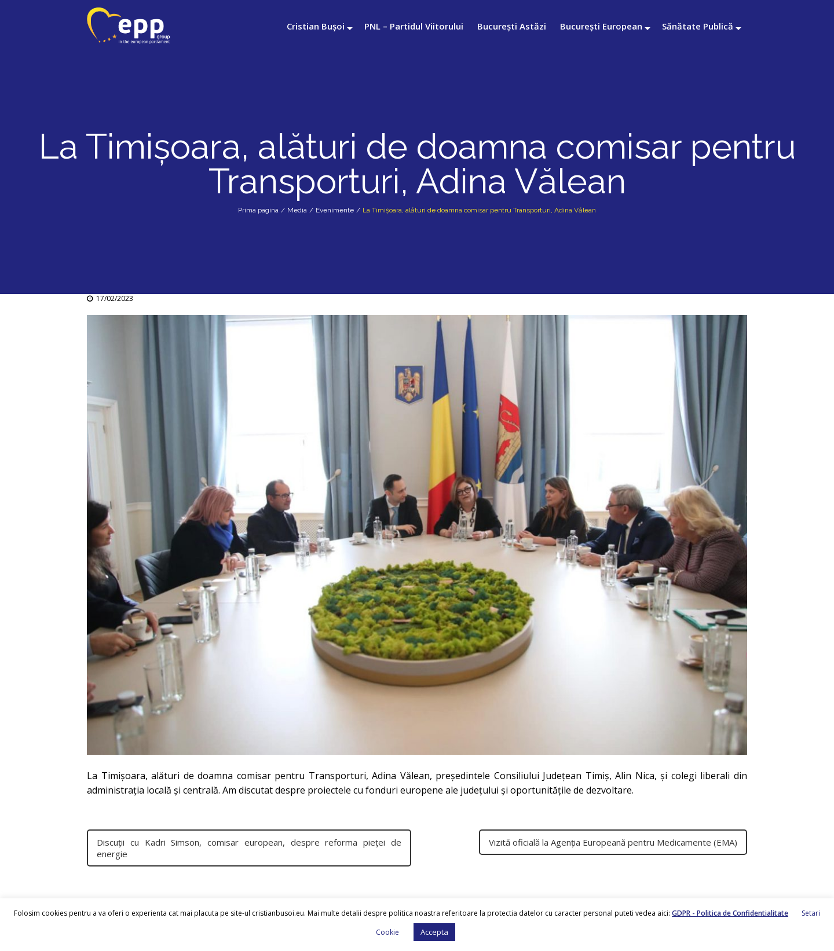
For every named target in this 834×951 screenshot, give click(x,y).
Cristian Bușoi (316, 26)
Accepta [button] (434, 932)
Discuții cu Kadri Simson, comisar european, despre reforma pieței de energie (249, 848)
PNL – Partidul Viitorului (413, 26)
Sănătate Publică (697, 26)
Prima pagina (258, 210)
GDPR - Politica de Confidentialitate (730, 913)
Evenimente (335, 210)
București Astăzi (511, 26)
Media (297, 210)
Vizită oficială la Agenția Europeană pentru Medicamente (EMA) (613, 842)
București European (601, 26)
